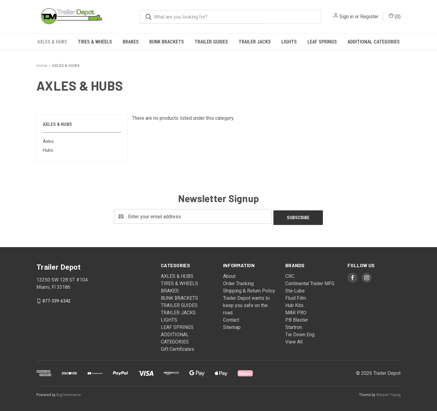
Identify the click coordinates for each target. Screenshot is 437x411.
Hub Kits (294, 304)
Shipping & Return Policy (249, 289)
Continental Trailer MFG (309, 282)
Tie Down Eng (299, 333)
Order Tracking (238, 282)
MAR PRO (296, 311)
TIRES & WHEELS (95, 42)
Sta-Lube (295, 289)
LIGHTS (289, 42)
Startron (293, 326)
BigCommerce (68, 394)
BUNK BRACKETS (166, 42)
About (229, 275)
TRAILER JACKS (255, 42)
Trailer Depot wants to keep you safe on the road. (246, 304)
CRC (289, 275)
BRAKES (131, 42)
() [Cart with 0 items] (395, 16)
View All (294, 341)
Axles (48, 141)
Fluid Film (295, 297)
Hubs (48, 150)
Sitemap (232, 326)
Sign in (346, 16)
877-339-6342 (56, 299)
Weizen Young (388, 394)
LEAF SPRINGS (322, 42)
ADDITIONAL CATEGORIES (373, 42)
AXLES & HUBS (52, 42)
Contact (231, 319)
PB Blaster (296, 319)
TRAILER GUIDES (211, 42)
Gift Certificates (177, 348)
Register (369, 16)
